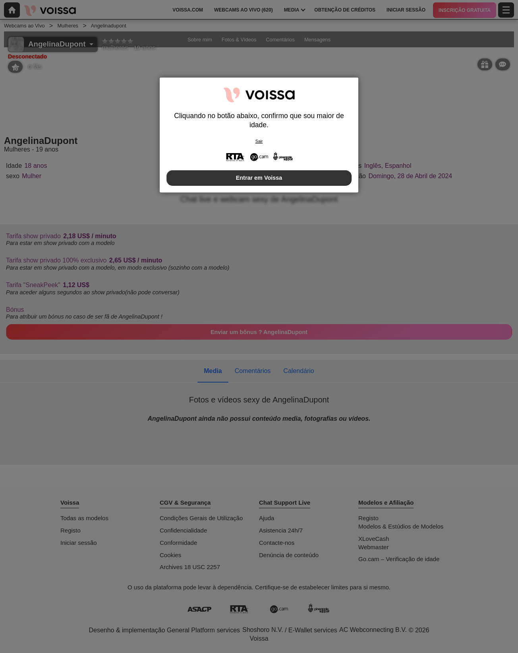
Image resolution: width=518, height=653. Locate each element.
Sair (259, 141)
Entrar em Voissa (259, 178)
